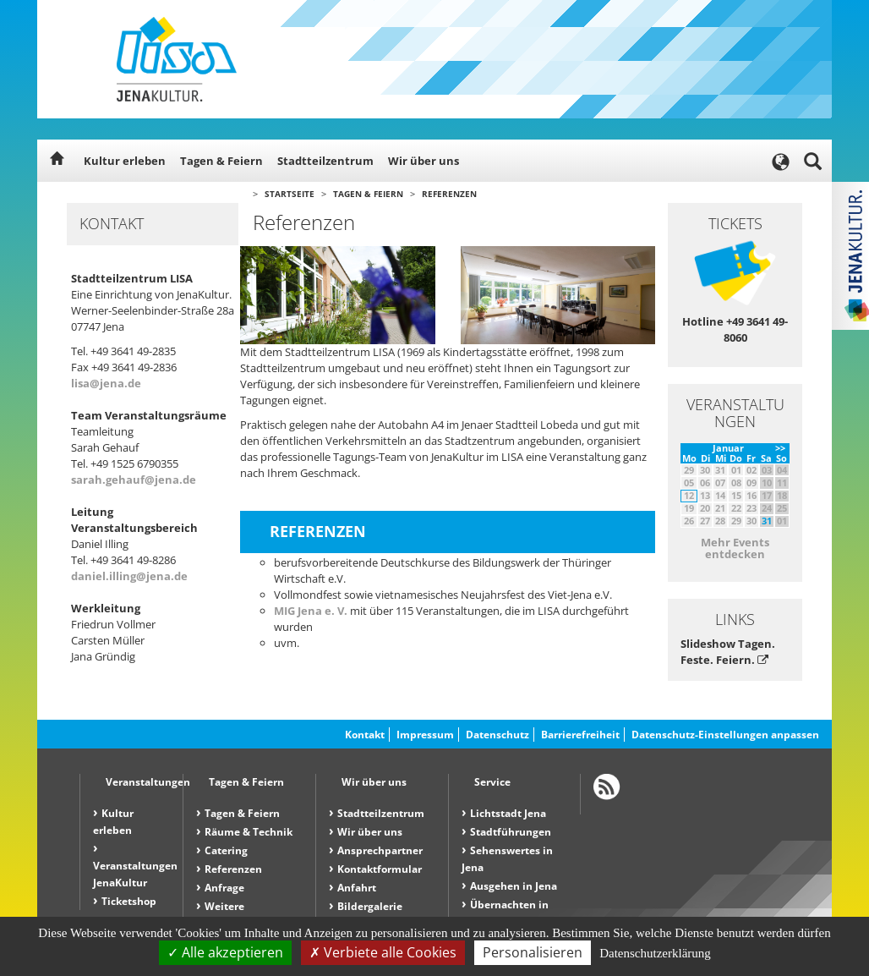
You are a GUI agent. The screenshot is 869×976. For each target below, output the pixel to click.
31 (767, 520)
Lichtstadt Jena (508, 813)
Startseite (289, 194)
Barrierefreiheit (580, 734)
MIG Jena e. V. (310, 610)
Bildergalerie (369, 906)
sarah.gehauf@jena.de (133, 479)
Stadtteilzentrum (325, 160)
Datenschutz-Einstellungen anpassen (725, 734)
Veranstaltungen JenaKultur (135, 874)
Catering (226, 850)
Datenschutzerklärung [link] (655, 953)
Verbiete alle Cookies (382, 952)
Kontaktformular (379, 869)
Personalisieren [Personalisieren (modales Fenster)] (532, 952)
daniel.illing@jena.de (129, 576)
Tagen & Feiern (221, 160)
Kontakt (365, 734)
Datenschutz (497, 734)
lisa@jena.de (106, 383)
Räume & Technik (248, 832)
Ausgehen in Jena (513, 886)
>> (780, 447)
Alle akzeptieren (225, 952)
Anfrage (224, 887)
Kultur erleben (125, 160)
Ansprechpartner (380, 850)
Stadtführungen (510, 832)
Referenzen (449, 194)
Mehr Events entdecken (735, 548)
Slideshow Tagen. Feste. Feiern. (727, 651)
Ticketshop (128, 901)
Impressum (425, 734)
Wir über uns (423, 160)
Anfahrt (356, 887)
